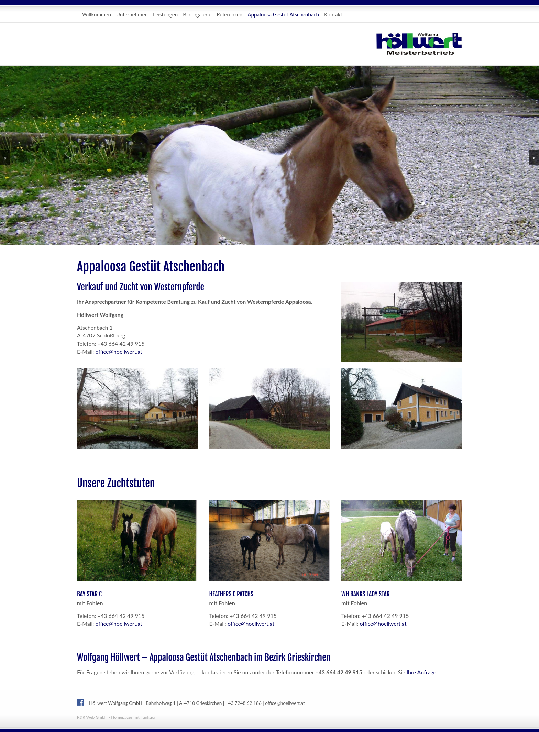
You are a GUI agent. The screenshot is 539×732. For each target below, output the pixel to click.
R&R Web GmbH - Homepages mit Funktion (116, 717)
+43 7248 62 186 (244, 703)
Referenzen (229, 14)
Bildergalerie (197, 14)
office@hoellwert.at (118, 351)
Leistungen (165, 14)
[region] (269, 155)
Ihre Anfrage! (422, 672)
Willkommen (96, 14)
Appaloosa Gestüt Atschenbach (283, 14)
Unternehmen (132, 14)
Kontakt (333, 14)
